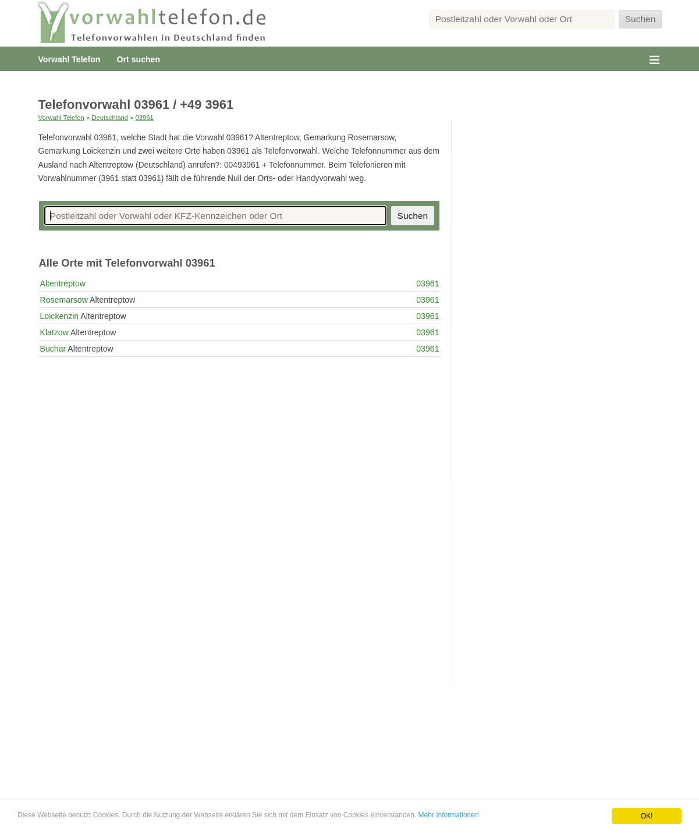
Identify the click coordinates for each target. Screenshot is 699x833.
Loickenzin (59, 316)
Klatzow (54, 332)
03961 (145, 117)
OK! (647, 816)
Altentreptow (63, 283)
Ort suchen (138, 59)
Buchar (53, 348)
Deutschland (109, 117)
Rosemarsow (64, 299)
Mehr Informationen (448, 815)
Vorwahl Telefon (69, 59)
